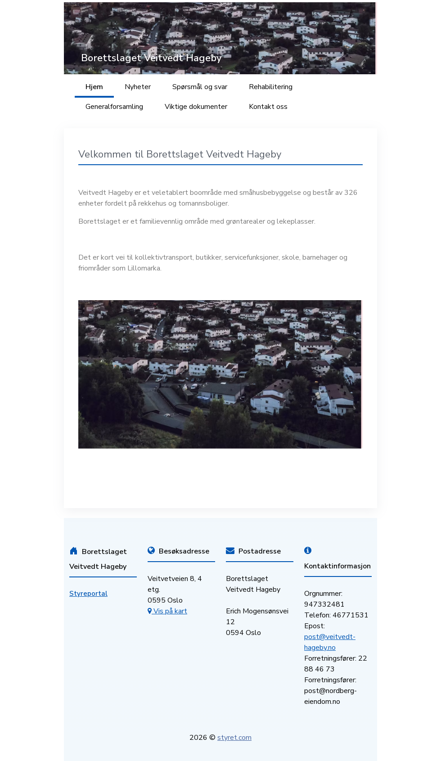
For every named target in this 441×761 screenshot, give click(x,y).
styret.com (234, 738)
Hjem (94, 87)
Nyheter (138, 87)
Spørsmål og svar (199, 87)
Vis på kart (167, 611)
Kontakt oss (268, 107)
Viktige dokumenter (196, 107)
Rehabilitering (270, 87)
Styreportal (88, 593)
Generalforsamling (114, 107)
